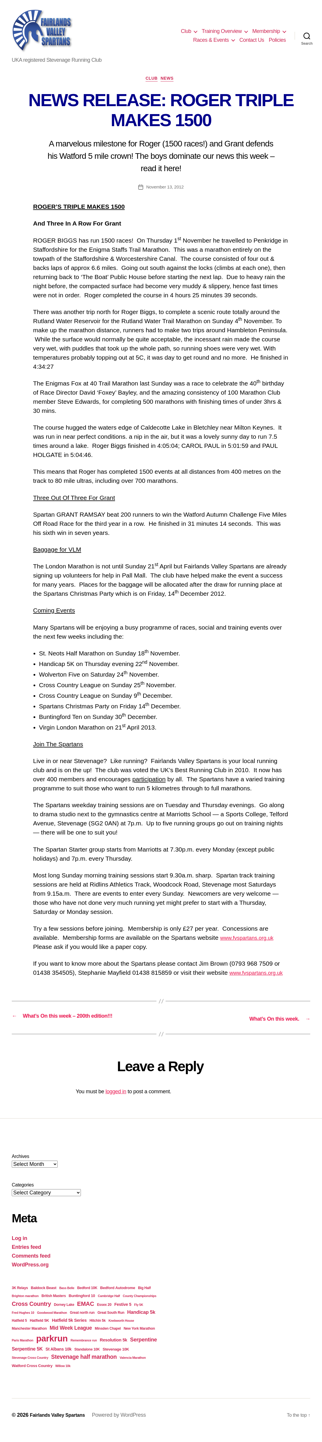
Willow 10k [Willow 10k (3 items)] (63, 1376)
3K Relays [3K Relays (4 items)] (20, 1298)
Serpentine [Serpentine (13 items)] (143, 1350)
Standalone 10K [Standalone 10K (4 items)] (87, 1360)
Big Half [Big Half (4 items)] (144, 1298)
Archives (20, 1166)
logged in (116, 1101)
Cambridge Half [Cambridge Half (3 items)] (109, 1306)
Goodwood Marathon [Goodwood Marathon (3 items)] (52, 1323)
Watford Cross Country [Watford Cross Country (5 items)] (32, 1376)
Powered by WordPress (126, 1425)
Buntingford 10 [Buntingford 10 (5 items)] (82, 1306)
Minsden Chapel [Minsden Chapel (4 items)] (108, 1339)
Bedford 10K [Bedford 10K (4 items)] (87, 1298)
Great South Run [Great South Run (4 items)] (110, 1323)
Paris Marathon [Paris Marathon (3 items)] (22, 1350)
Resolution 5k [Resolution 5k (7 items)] (113, 1350)
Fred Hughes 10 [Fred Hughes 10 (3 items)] (23, 1323)
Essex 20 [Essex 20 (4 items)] (104, 1315)
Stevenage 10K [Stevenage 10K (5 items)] (116, 1359)
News (170, 79)
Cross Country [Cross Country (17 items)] (31, 1314)
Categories (23, 1194)
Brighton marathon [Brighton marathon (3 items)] (25, 1306)
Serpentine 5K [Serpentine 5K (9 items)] (27, 1359)
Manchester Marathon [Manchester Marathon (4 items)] (29, 1339)
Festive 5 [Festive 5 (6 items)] (122, 1314)
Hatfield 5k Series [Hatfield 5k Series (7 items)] (69, 1330)
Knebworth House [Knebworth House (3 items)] (121, 1331)
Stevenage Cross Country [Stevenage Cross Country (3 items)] (30, 1368)
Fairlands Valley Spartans (61, 1425)
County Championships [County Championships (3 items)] (139, 1306)
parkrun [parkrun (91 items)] (52, 1348)
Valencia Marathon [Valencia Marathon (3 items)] (133, 1368)
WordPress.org (30, 1275)
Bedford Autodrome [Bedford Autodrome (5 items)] (117, 1298)
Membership (266, 31)
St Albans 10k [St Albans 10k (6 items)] (58, 1359)
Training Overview (222, 31)
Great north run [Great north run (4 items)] (82, 1323)
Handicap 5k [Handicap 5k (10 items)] (141, 1322)
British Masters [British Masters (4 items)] (53, 1306)
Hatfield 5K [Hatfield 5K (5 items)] (39, 1330)
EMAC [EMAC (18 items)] (85, 1314)
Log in (19, 1248)
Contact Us (251, 40)
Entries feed (26, 1257)
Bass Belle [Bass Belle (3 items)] (66, 1298)
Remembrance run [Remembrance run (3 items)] (84, 1350)
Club (186, 31)
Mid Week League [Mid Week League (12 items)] (71, 1338)
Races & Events (211, 40)
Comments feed (31, 1266)
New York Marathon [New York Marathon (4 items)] (139, 1339)
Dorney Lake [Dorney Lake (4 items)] (64, 1315)
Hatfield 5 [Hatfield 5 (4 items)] (19, 1331)
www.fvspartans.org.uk (251, 939)
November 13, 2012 (165, 188)
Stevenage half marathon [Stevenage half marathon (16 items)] (84, 1367)
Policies (277, 40)
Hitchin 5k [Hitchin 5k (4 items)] (97, 1331)
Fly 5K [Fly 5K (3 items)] (138, 1314)
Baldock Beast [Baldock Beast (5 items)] (43, 1298)
